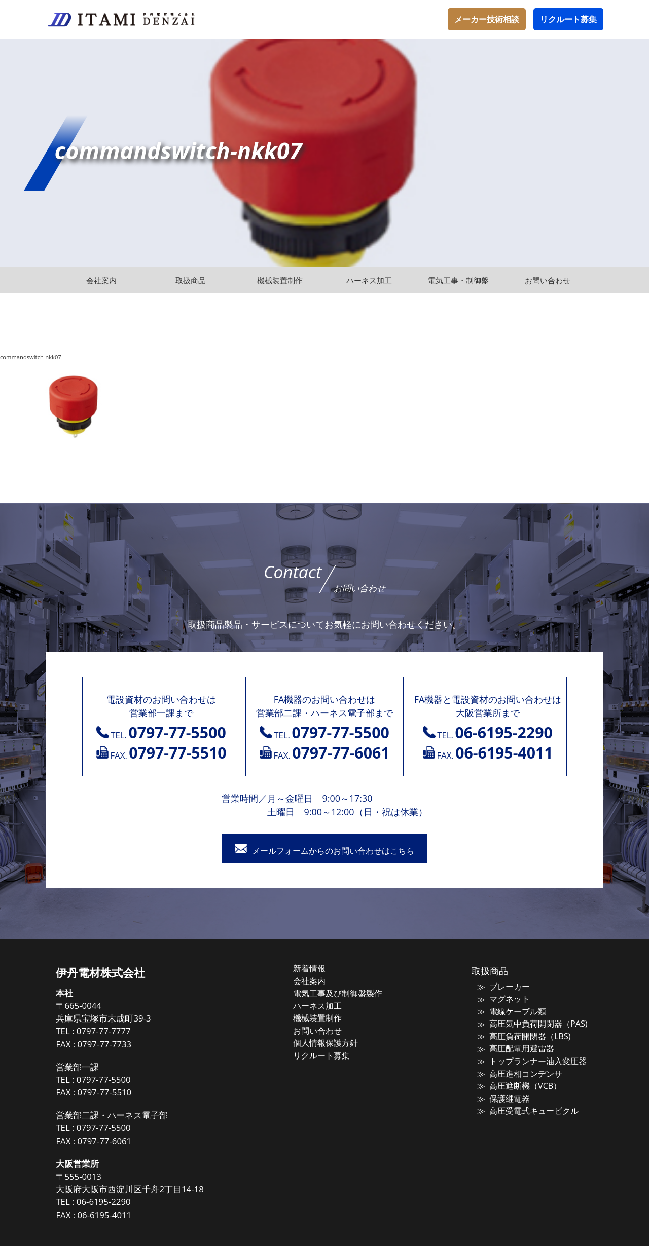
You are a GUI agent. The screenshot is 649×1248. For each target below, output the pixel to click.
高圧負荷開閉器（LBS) (521, 1036)
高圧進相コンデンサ (518, 1071)
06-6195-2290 (121, 1203)
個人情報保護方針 (335, 1041)
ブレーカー (503, 988)
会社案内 (320, 981)
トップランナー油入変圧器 (529, 1059)
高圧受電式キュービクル (525, 1107)
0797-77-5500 (121, 1081)
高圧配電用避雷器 (514, 1047)
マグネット (503, 1000)
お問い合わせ (328, 1029)
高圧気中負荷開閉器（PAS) (529, 1023)
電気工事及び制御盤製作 (347, 994)
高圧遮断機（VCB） (517, 1083)
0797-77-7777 (121, 1033)
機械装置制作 (328, 1017)
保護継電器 (503, 1095)
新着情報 (320, 970)
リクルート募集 (568, 19)
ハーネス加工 (328, 1005)
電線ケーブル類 (510, 1012)
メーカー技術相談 (486, 19)
